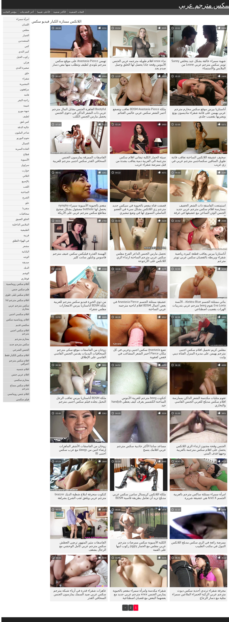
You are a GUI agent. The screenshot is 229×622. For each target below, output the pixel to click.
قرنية (25, 235)
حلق (25, 73)
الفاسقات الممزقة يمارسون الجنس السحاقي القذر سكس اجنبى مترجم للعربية (78, 159)
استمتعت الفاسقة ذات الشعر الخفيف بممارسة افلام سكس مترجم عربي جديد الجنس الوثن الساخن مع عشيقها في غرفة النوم (198, 209)
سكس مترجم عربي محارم (17, 307)
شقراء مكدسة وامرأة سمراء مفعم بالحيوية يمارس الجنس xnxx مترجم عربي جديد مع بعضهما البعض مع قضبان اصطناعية (137, 594)
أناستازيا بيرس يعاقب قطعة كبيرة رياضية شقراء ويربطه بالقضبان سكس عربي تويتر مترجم (198, 257)
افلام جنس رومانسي (17, 393)
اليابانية (24, 251)
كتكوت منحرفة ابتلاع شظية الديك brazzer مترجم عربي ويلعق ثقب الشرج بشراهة (79, 496)
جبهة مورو (22, 111)
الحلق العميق (21, 219)
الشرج (24, 197)
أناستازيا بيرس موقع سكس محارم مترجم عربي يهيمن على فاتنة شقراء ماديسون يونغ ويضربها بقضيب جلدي (197, 112)
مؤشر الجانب (8, 11)
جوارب (24, 170)
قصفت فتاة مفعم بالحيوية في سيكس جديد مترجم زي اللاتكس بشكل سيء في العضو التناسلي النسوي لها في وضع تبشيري (137, 209)
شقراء (24, 78)
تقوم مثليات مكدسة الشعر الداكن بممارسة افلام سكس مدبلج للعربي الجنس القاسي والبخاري (197, 401)
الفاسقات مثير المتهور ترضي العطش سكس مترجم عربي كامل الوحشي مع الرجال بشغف (81, 546)
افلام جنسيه (21, 369)
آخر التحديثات (25, 11)
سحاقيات (23, 213)
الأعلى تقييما (42, 11)
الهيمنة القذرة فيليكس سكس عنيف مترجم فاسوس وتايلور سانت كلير (78, 255)
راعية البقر (22, 100)
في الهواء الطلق (19, 240)
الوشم (24, 273)
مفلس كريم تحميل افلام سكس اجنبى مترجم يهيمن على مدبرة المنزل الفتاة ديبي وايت (197, 353)
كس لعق (23, 121)
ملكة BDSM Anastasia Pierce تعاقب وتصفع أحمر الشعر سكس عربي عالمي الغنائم (137, 111)
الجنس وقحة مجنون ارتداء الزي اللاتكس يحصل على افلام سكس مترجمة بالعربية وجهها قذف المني (199, 449)
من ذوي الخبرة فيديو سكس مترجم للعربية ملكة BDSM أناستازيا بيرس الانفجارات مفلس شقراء (78, 305)
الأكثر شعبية (58, 11)
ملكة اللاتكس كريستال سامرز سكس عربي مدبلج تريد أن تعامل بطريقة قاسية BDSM (137, 496)
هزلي (25, 62)
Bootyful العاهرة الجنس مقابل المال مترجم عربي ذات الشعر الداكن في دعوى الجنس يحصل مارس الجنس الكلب (78, 112)
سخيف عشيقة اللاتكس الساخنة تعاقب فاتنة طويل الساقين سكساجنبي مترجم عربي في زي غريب (197, 160)
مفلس (24, 29)
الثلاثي (24, 175)
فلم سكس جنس (19, 289)
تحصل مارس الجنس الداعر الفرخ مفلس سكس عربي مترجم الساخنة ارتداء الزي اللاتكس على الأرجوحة (139, 257)
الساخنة (23, 192)
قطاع (25, 154)
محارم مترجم (20, 338)
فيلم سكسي (21, 399)
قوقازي (24, 278)
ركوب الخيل (21, 56)
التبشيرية (23, 84)
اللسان (24, 24)
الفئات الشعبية (75, 11)
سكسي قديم (21, 324)
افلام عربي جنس (19, 374)
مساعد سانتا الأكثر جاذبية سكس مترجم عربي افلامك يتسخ (139, 448)
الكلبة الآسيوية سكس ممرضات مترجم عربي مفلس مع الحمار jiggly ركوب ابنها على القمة (139, 546)
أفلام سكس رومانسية (16, 283)
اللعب (25, 186)
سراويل (24, 165)
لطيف (24, 116)
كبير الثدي (22, 51)
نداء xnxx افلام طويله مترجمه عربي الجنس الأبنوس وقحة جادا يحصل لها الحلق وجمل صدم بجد (137, 64)
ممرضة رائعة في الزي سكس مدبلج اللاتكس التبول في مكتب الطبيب (197, 544)
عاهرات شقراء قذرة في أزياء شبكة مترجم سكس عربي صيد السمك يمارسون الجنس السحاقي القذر (78, 594)
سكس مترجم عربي (203, 5)
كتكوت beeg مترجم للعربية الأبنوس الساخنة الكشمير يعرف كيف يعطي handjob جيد (137, 401)
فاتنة (25, 94)
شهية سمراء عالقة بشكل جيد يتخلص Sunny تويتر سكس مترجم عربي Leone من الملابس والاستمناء (197, 64)
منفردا (24, 208)
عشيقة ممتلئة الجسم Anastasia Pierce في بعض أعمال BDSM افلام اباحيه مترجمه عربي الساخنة (138, 305)
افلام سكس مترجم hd (16, 300)
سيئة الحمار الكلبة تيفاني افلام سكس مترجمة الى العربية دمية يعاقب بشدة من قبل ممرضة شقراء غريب (139, 160)
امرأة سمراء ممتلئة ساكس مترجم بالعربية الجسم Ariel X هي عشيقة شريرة (198, 496)
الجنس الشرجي (19, 349)
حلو (26, 202)
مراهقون (23, 89)
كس (25, 46)
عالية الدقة (22, 127)
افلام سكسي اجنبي (18, 314)
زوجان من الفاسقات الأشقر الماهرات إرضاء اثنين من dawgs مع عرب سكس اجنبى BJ (81, 449)
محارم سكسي (20, 379)
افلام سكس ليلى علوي (16, 294)
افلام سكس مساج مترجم (18, 387)
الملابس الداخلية (19, 224)
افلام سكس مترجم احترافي (18, 362)
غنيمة (25, 105)
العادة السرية (21, 148)
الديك (25, 267)
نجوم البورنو (21, 138)
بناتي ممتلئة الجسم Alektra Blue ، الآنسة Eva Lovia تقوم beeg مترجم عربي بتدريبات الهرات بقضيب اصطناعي (197, 305)
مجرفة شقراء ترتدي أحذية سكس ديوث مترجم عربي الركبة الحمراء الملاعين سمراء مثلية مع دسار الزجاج (197, 594)
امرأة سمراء (21, 19)
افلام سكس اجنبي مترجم (18, 332)
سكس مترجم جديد (18, 344)
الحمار (24, 35)
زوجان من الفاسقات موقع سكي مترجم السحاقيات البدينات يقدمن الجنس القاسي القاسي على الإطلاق (78, 353)
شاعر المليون (21, 132)
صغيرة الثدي (21, 67)
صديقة (24, 262)
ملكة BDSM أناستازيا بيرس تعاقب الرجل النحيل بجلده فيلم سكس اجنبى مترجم (80, 399)
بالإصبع (24, 181)
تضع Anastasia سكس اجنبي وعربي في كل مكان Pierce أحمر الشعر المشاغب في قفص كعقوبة (138, 353)
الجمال (24, 143)
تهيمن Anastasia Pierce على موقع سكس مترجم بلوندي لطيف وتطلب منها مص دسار (78, 62)
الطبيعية (23, 229)
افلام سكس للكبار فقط (15, 355)
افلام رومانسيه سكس (16, 319)
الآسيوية (23, 159)
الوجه (25, 256)
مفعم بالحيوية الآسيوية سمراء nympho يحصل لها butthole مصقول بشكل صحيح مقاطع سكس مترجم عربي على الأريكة (80, 209)
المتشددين (22, 40)
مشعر (24, 246)
